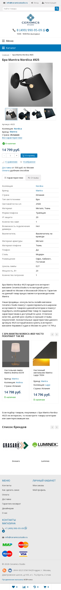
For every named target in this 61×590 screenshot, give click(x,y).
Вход (34, 3)
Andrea (19, 382)
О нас (4, 513)
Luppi (47, 384)
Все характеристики (12, 137)
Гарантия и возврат (11, 503)
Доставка (6, 167)
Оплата (5, 170)
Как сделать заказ (10, 490)
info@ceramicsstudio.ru (17, 3)
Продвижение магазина (12, 579)
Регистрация (49, 3)
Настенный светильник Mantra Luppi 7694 (42, 372)
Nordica (18, 128)
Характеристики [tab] (13, 177)
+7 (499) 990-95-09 (14, 528)
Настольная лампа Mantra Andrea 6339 (14, 371)
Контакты (6, 485)
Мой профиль (39, 490)
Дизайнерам (8, 508)
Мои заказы (38, 485)
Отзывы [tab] (33, 177)
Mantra (13, 131)
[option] (11, 114)
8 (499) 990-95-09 (29, 30)
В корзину (28, 155)
